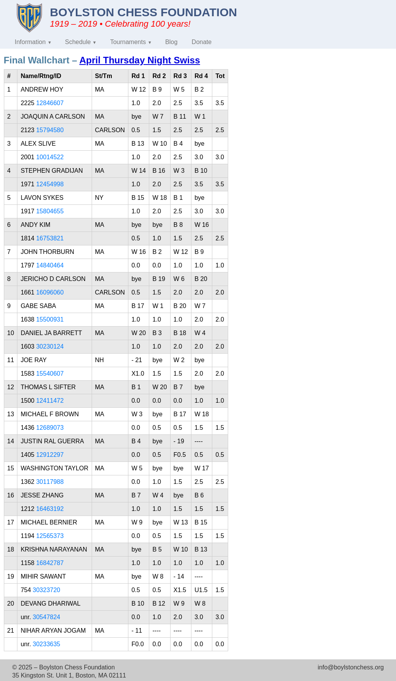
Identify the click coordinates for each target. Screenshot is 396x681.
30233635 (46, 644)
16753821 (49, 238)
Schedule (78, 42)
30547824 (46, 617)
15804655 (49, 211)
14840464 (49, 265)
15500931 (49, 319)
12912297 (49, 454)
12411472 (49, 400)
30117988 (49, 481)
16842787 (49, 563)
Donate (202, 42)
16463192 (49, 509)
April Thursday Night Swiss (139, 60)
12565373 (49, 536)
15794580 (49, 130)
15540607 (49, 373)
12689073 (49, 427)
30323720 (46, 590)
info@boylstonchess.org (350, 667)
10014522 (49, 157)
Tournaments (128, 42)
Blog (171, 42)
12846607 (49, 103)
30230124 (49, 346)
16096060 (49, 292)
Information (30, 42)
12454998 (49, 184)
